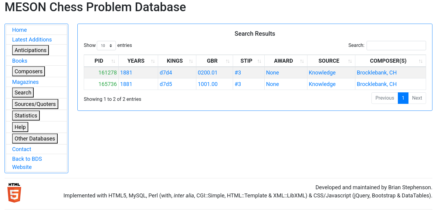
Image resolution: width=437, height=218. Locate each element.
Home (19, 30)
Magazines (25, 82)
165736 (107, 84)
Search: (387, 45)
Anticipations (30, 50)
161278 (107, 72)
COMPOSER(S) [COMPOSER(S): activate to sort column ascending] (388, 61)
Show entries (108, 45)
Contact (21, 149)
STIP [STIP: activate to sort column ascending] (246, 61)
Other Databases (35, 138)
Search (23, 92)
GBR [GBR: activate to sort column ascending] (212, 61)
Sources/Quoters (35, 104)
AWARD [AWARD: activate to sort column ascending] (283, 61)
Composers (28, 71)
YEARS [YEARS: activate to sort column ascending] (135, 61)
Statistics (26, 115)
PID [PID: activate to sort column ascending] (99, 61)
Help (20, 127)
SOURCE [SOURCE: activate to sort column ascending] (328, 61)
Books (19, 61)
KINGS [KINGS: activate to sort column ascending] (175, 61)
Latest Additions (32, 39)
